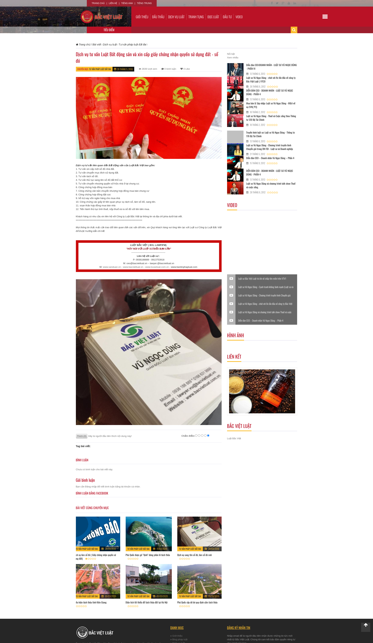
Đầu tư (227, 16)
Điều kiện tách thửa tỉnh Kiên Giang (90, 602)
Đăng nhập (90, 486)
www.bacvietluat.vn (133, 267)
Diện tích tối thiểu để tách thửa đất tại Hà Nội (147, 602)
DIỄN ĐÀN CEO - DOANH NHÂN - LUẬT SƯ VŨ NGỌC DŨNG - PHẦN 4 (269, 92)
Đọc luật (213, 16)
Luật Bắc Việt (234, 438)
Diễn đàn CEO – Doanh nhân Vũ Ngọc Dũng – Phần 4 (270, 158)
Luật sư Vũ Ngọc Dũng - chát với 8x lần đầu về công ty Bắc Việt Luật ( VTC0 (270, 79)
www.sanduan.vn (112, 267)
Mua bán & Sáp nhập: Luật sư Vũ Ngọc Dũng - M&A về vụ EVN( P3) (270, 105)
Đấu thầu (158, 16)
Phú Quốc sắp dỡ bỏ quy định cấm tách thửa (197, 602)
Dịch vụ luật (176, 16)
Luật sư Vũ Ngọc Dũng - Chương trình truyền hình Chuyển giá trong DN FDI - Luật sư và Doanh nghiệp (269, 147)
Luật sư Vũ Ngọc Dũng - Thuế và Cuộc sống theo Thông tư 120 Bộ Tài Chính (271, 117)
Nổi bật (231, 54)
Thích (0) (81, 436)
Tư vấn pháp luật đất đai (100, 69)
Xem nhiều (232, 57)
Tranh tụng (196, 16)
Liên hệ (113, 3)
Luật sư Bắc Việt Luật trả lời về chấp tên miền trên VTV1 (262, 278)
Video (239, 16)
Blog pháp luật (180, 639)
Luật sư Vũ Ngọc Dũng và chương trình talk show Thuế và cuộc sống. (270, 185)
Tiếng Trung (144, 3)
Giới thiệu (142, 16)
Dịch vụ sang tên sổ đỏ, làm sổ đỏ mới (194, 555)
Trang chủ (98, 3)
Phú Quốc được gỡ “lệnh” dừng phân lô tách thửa (148, 555)
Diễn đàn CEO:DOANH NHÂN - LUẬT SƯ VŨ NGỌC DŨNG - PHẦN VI (271, 66)
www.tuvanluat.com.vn (157, 267)
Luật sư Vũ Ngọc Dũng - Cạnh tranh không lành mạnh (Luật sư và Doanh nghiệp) (265, 287)
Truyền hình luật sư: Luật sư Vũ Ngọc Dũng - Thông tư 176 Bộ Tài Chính (270, 134)
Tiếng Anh (127, 3)
